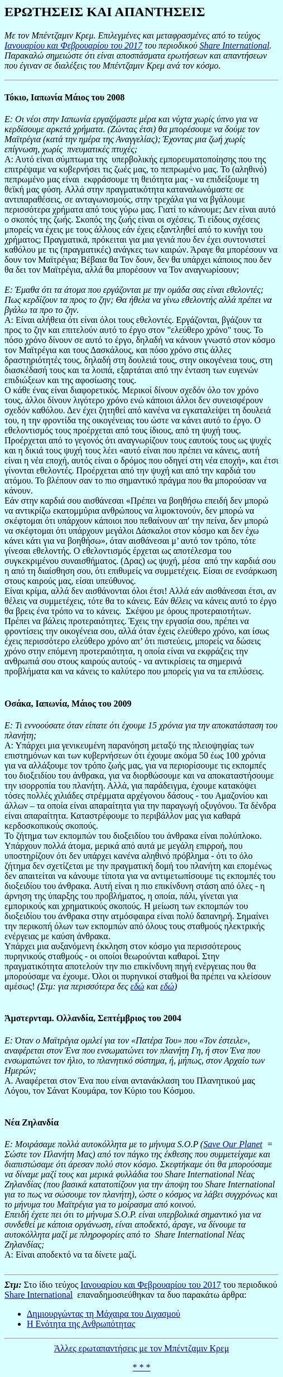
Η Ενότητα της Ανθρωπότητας (81, 1323)
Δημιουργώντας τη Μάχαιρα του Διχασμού (103, 1313)
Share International (234, 45)
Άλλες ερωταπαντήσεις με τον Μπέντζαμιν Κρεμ (141, 1348)
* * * (142, 1367)
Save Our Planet (232, 1144)
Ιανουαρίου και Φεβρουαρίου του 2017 (73, 45)
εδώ (138, 986)
